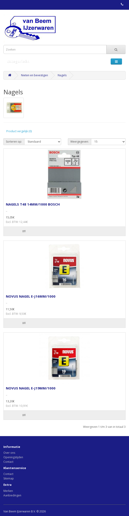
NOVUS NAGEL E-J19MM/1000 (30, 388)
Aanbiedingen (12, 495)
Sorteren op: (14, 141)
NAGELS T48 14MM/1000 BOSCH (33, 204)
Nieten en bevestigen (34, 75)
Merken (8, 491)
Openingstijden (13, 457)
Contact (8, 462)
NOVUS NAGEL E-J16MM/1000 (30, 296)
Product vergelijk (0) (19, 131)
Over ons (9, 453)
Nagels (62, 75)
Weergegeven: (79, 141)
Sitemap (8, 478)
